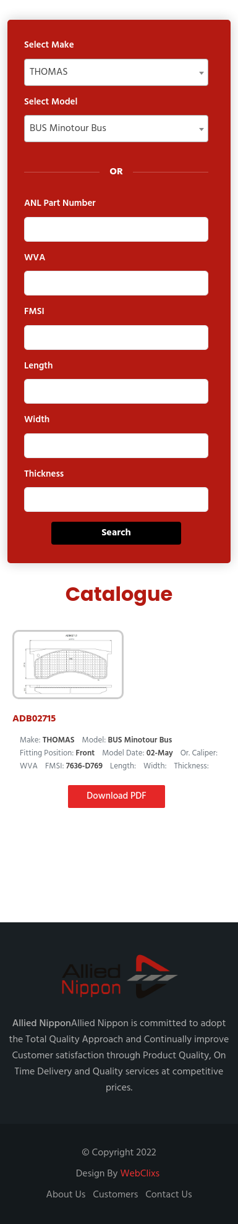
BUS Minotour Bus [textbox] (68, 129)
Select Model (50, 102)
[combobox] (116, 72)
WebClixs (139, 1174)
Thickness (44, 474)
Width (36, 420)
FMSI (34, 312)
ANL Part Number (60, 204)
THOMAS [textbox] (49, 72)
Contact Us (168, 1195)
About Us (66, 1195)
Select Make (49, 45)
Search (116, 533)
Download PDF (116, 796)
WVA (34, 258)
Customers (115, 1195)
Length (38, 366)
